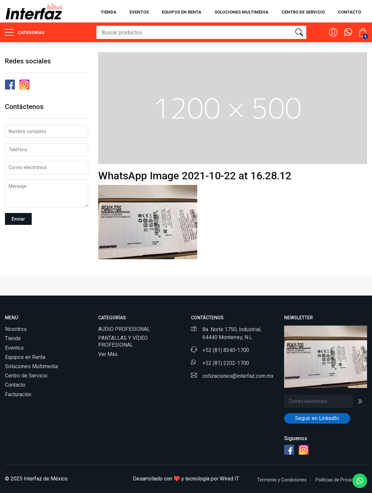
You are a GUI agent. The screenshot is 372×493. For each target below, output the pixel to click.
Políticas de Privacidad (339, 479)
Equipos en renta (181, 12)
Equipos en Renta (25, 357)
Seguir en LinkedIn (317, 418)
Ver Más (108, 354)
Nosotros (16, 329)
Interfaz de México (46, 478)
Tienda (108, 12)
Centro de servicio (303, 12)
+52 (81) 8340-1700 (226, 350)
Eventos (139, 12)
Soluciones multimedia (241, 12)
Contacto (349, 12)
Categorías (24, 32)
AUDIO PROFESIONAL (124, 329)
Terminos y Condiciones (282, 479)
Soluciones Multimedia (31, 366)
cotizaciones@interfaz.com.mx (238, 376)
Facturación (18, 394)
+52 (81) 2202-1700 (226, 363)
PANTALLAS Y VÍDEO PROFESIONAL (123, 341)
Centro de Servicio (26, 375)
